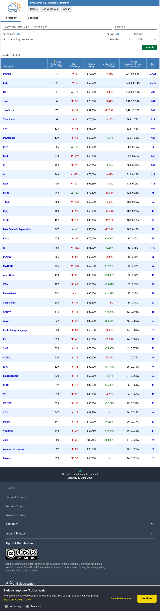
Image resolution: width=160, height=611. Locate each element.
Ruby (5, 211)
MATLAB (8, 266)
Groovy (7, 311)
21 (153, 403)
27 (153, 321)
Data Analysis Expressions (17, 229)
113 (153, 183)
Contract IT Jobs (16, 497)
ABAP (6, 321)
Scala (6, 220)
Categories (9, 34)
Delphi (6, 421)
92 (153, 266)
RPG (5, 366)
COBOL (7, 357)
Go (4, 174)
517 (153, 119)
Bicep (6, 192)
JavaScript (9, 110)
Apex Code (9, 275)
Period (110, 34)
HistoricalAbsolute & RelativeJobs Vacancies (133, 64)
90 (153, 229)
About (66, 9)
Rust (5, 183)
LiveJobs (153, 65)
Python (7, 73)
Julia (5, 440)
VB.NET (7, 403)
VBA (5, 284)
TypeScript (9, 119)
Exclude (138, 34)
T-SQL (6, 202)
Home (33, 9)
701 (153, 101)
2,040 (153, 83)
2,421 (153, 73)
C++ (5, 128)
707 (153, 92)
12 (153, 348)
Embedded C (10, 293)
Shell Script (9, 302)
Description (8, 66)
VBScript (8, 430)
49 (153, 275)
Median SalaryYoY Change (109, 65)
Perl (5, 339)
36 (153, 284)
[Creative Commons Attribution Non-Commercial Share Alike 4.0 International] (57, 553)
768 (153, 110)
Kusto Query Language (15, 330)
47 (153, 302)
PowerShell (9, 137)
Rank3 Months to (56, 64)
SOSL (6, 412)
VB (4, 394)
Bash (5, 156)
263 (153, 156)
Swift (6, 348)
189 (153, 247)
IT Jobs (10, 488)
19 (153, 339)
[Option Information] (18, 34)
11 (153, 430)
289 (153, 165)
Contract (33, 17)
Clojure (7, 458)
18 (153, 311)
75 (153, 192)
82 (153, 202)
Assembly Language (14, 449)
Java (5, 101)
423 (153, 137)
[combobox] (57, 26)
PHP (5, 147)
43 (153, 211)
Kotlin (6, 238)
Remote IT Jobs (15, 506)
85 (153, 147)
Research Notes (15, 515)
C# (4, 92)
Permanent (10, 17)
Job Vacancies (50, 9)
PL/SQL (7, 256)
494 (153, 128)
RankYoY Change (74, 65)
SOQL (6, 385)
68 (153, 256)
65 (153, 238)
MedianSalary (91, 65)
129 (153, 174)
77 (153, 220)
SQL (5, 83)
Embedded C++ (11, 376)
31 (153, 330)
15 (153, 394)
